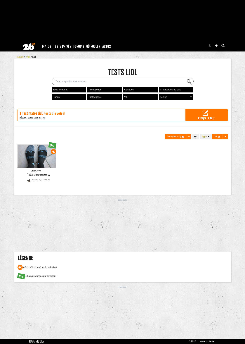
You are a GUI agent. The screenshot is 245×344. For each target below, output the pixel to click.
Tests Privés (62, 46)
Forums (78, 46)
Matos (46, 46)
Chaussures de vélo (170, 89)
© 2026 (192, 341)
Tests (28, 57)
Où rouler (93, 46)
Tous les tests (60, 89)
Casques (129, 89)
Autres (176, 97)
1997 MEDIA (38, 341)
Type (205, 136)
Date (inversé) (175, 136)
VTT (126, 97)
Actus (106, 46)
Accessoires (94, 89)
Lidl (34, 57)
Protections (94, 97)
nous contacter (207, 341)
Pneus (56, 97)
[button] (216, 46)
